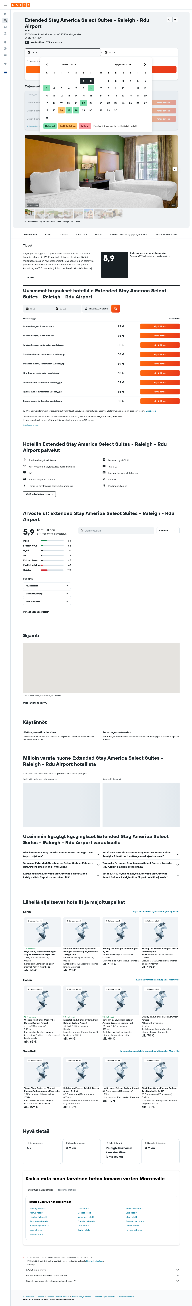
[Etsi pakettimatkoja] (5, 33)
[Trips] (5, 64)
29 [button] (83, 110)
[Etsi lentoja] (5, 14)
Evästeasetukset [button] (31, 425)
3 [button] (46, 88)
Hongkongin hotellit (39, 1225)
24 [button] (46, 110)
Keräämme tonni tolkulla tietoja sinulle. (103, 1275)
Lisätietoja (151, 410)
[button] (5, 4)
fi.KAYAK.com (28, 1296)
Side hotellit (131, 1212)
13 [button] (69, 95)
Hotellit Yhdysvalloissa (81, 1296)
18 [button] (54, 102)
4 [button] (54, 88)
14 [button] (76, 95)
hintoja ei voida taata (94, 1261)
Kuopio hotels (36, 1234)
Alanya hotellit (36, 1212)
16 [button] (91, 95)
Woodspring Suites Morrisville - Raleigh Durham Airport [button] (40, 1021)
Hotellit (41, 1296)
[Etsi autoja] (5, 27)
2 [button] (91, 80)
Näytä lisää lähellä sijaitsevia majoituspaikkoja (156, 911)
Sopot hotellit (84, 1212)
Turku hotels (84, 1230)
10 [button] (46, 95)
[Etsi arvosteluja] (118, 530)
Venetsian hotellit (86, 1217)
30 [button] (90, 110)
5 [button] (61, 88)
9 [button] (91, 88)
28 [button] (76, 110)
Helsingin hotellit (38, 1208)
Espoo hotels (36, 1230)
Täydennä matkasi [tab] (67, 1189)
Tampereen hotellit (39, 1221)
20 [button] (68, 102)
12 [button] (61, 95)
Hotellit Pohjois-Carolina (105, 1296)
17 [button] (47, 102)
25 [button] (54, 110)
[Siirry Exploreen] (5, 42)
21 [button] (76, 102)
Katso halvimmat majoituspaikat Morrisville (158, 979)
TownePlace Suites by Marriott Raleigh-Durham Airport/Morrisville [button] (42, 1090)
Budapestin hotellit (135, 1208)
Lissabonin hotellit (38, 1217)
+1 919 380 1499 (33, 38)
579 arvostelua (54, 42)
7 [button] (76, 88)
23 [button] (90, 102)
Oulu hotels (83, 1225)
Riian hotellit (132, 1217)
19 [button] (61, 102)
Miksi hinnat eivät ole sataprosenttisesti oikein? (103, 1281)
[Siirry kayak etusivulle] (20, 5)
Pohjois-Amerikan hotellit (58, 1296)
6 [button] (69, 88)
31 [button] (47, 117)
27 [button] (69, 110)
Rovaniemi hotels (134, 1230)
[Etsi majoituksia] (5, 20)
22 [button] (83, 102)
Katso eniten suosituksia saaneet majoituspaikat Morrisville (150, 1051)
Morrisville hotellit (126, 1296)
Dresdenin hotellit (86, 1221)
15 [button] (83, 95)
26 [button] (61, 110)
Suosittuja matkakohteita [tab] (40, 1189)
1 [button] (83, 80)
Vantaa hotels (132, 1225)
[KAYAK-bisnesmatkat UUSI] (5, 55)
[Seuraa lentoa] (5, 48)
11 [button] (54, 95)
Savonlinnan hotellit (135, 1221)
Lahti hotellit (84, 1208)
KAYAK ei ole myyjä (103, 1270)
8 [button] (83, 88)
